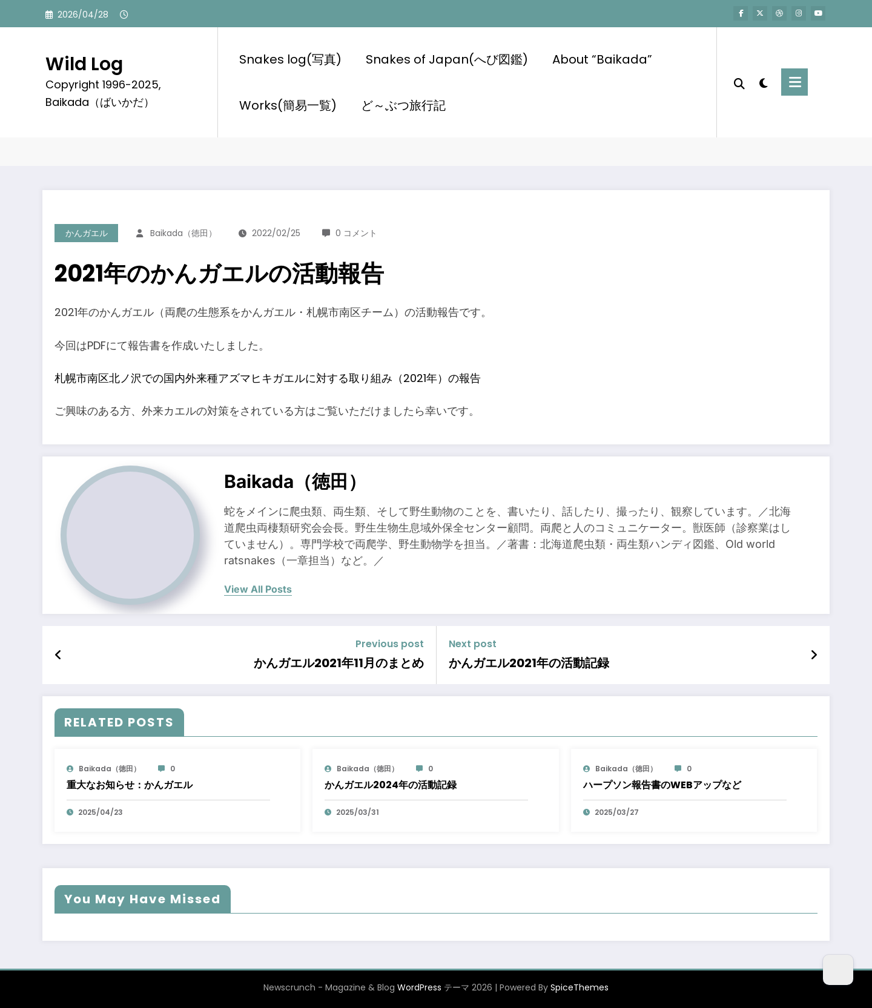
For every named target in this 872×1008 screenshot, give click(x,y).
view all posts (258, 589)
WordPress (419, 987)
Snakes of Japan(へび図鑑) (447, 59)
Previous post (389, 644)
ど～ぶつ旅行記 (403, 105)
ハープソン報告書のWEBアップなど (662, 785)
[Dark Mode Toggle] (838, 970)
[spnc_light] (763, 82)
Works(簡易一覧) (288, 105)
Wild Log (84, 64)
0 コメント (356, 233)
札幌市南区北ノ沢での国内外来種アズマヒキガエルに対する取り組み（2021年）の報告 (267, 378)
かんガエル (86, 233)
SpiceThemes (579, 987)
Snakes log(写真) (290, 59)
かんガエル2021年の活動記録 (529, 662)
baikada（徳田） (183, 233)
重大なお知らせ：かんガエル (130, 785)
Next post (473, 644)
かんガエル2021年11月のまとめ (339, 662)
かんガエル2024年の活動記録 (391, 785)
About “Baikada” (602, 59)
